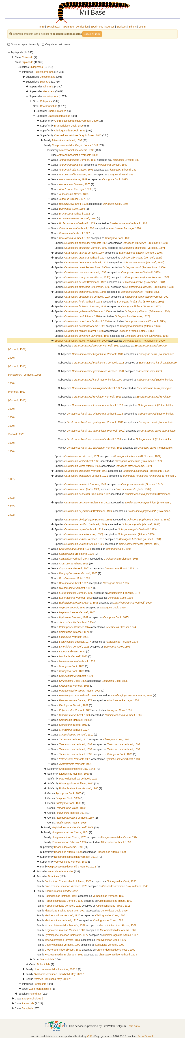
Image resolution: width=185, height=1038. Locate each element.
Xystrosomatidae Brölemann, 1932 (64, 954)
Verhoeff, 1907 (84, 252)
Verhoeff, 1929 (74, 715)
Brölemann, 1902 (87, 494)
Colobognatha (47, 76)
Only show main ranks (56, 44)
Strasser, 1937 (85, 306)
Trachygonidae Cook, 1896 (111, 939)
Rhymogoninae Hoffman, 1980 (76, 783)
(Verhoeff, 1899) (141, 272)
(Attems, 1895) (85, 291)
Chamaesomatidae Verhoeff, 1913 (117, 954)
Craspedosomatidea (59, 115)
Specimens (97, 26)
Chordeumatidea (57, 111)
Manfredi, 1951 (74, 568)
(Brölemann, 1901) (143, 282)
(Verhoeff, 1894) (87, 321)
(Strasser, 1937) (141, 306)
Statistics (122, 26)
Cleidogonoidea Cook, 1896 (69, 130)
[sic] (71, 164)
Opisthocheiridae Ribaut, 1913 (115, 900)
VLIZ (89, 1036)
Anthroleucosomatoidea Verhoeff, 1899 (76, 120)
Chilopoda (27, 57)
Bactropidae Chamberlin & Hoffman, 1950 (68, 881)
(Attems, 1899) (87, 277)
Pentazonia (40, 983)
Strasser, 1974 (75, 627)
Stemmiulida (47, 959)
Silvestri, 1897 (126, 159)
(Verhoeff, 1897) (143, 247)
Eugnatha (45, 81)
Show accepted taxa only (23, 44)
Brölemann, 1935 (76, 553)
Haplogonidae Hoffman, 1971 (61, 895)
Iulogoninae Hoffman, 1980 (74, 773)
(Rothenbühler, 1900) (144, 267)
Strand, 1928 (75, 548)
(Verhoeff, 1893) (85, 524)
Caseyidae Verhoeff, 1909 (109, 944)
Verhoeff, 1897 (74, 238)
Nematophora (50, 96)
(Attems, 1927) (134, 466)
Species (59, 340)
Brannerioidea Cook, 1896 (69, 125)
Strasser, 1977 (75, 641)
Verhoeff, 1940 (73, 656)
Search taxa (53, 26)
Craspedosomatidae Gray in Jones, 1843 (75, 145)
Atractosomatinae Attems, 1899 (76, 150)
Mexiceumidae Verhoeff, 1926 (61, 920)
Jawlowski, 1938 (73, 203)
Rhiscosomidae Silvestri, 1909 (69, 842)
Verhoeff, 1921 (86, 242)
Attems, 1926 (82, 316)
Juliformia (48, 86)
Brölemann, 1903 (87, 286)
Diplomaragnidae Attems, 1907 (120, 935)
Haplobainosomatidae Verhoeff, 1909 (72, 827)
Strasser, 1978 (72, 198)
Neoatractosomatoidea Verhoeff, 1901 (75, 856)
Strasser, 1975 (76, 169)
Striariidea (53, 876)
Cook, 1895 (115, 179)
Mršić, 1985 (74, 578)
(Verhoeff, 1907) (141, 252)
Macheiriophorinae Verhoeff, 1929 (78, 778)
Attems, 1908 (78, 602)
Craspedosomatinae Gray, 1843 (77, 768)
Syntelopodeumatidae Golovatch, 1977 (66, 935)
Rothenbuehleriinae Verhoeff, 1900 (78, 788)
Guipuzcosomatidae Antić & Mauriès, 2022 (72, 866)
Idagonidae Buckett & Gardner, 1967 (65, 910)
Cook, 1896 (73, 680)
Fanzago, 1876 (75, 189)
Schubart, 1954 (76, 622)
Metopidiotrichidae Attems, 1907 (118, 925)
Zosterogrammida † (40, 988)
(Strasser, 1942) (142, 484)
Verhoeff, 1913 (97, 354)
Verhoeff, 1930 (77, 695)
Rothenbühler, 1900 (86, 267)
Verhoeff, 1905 (77, 218)
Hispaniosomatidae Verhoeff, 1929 (64, 900)
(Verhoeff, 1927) (141, 257)
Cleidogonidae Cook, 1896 (121, 881)
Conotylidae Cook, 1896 (114, 910)
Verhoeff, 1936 (77, 661)
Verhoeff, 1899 (85, 272)
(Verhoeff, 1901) (95, 430)
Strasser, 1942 (85, 484)
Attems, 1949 (73, 179)
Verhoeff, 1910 (84, 539)
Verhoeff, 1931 (75, 759)
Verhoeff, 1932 (74, 213)
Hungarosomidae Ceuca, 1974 (69, 837)
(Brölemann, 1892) (140, 301)
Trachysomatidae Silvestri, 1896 (63, 939)
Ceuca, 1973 (75, 700)
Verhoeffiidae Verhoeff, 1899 (108, 895)
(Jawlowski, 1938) (146, 335)
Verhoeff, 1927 (74, 233)
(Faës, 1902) (82, 489)
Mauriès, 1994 (70, 812)
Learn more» (134, 1026)
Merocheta (49, 91)
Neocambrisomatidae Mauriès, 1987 (65, 925)
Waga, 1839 (70, 807)
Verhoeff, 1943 (74, 558)
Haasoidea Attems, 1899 (68, 851)
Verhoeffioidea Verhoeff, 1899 (70, 861)
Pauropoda (28, 1003)
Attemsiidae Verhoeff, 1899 (67, 140)
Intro (41, 26)
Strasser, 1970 (76, 174)
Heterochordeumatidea (60, 871)
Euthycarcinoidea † (32, 998)
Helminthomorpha (44, 71)
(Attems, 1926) (132, 316)
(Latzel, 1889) (84, 330)
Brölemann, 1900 (87, 311)
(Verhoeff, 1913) (137, 529)
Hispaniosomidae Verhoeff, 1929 (63, 905)
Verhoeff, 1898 (77, 159)
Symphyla (27, 1008)
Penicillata (35, 993)
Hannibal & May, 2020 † (52, 979)
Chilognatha (36, 67)
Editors (133, 26)
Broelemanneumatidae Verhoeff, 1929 (66, 886)
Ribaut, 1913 (73, 563)
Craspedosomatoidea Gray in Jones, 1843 (78, 135)
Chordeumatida (48, 106)
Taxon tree (68, 26)
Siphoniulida (43, 964)
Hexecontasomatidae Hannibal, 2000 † (55, 969)
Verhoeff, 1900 (76, 228)
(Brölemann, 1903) (149, 286)
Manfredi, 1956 (74, 719)
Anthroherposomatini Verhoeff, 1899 (77, 155)
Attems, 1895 (74, 194)
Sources (109, 26)
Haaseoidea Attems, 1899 (68, 847)
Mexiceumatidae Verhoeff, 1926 (62, 915)
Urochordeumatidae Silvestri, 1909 (115, 949)
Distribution (82, 26)
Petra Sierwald (146, 1036)
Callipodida (46, 101)
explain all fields (92, 34)
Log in (142, 26)
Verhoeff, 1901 (98, 371)
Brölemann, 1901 (85, 282)
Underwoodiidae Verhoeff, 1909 (62, 944)
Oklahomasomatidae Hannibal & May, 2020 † (59, 974)
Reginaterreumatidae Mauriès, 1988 (65, 930)
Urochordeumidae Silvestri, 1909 (63, 949)
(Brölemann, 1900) (145, 242)
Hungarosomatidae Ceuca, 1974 (70, 832)
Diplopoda (27, 62)
